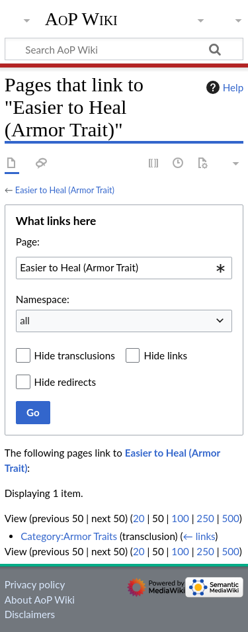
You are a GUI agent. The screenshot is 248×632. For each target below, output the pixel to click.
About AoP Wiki (40, 600)
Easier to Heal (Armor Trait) (64, 190)
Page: (28, 242)
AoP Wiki (81, 19)
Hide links (165, 355)
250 (205, 518)
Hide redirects (65, 382)
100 (179, 518)
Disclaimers (30, 614)
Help (223, 87)
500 (230, 518)
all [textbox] (25, 320)
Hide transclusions (74, 355)
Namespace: (42, 299)
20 (139, 518)
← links (199, 536)
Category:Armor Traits (69, 536)
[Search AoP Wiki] (124, 49)
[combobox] (124, 268)
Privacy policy (35, 584)
